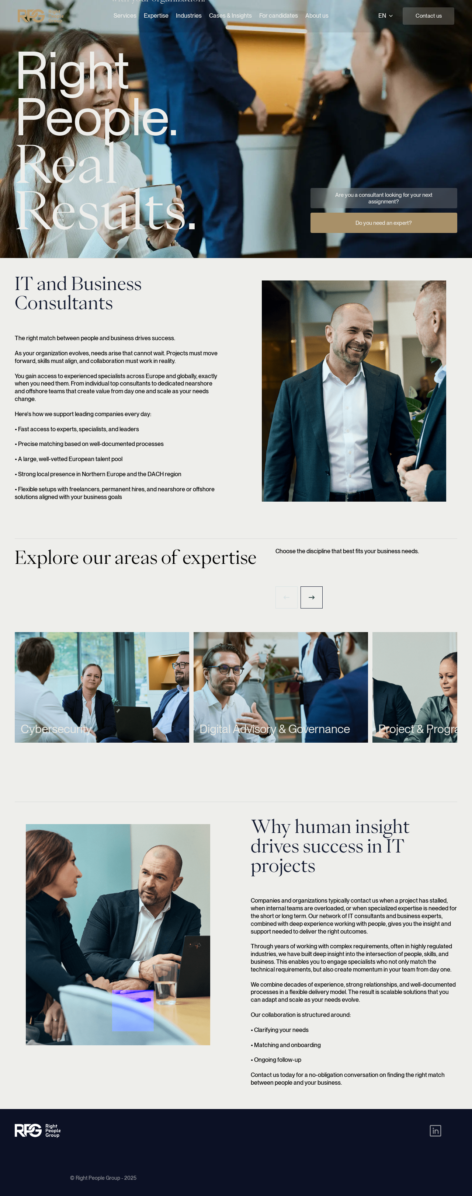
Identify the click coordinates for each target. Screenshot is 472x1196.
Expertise (156, 15)
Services (125, 15)
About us (317, 15)
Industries (189, 15)
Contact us (429, 16)
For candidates (278, 15)
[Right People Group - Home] (40, 16)
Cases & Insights (230, 15)
